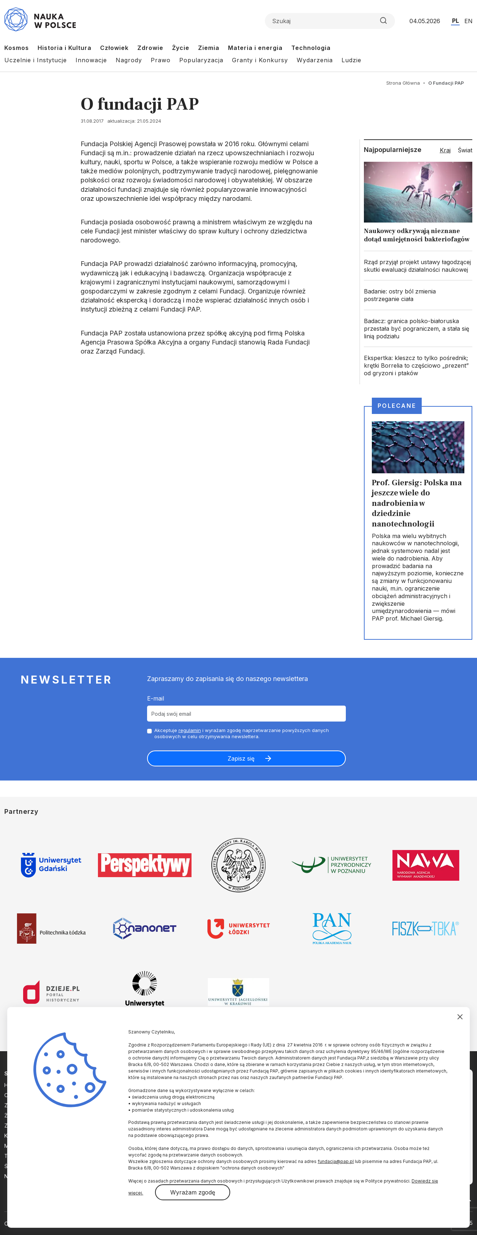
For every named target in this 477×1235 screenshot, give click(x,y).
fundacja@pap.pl (336, 1161)
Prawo (161, 60)
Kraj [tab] (445, 150)
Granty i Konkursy (260, 60)
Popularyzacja (201, 60)
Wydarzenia (315, 60)
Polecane (397, 405)
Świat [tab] (465, 150)
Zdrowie (150, 47)
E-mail (155, 698)
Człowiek (114, 47)
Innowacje (91, 60)
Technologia (311, 47)
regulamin (190, 730)
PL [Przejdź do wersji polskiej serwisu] (455, 20)
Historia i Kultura (64, 47)
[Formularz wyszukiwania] (330, 21)
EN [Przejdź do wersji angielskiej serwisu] (468, 21)
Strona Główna (403, 83)
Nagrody (129, 60)
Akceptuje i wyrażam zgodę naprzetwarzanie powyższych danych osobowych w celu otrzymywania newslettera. (241, 733)
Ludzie (351, 60)
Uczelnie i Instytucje (35, 60)
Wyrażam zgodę (192, 1192)
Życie (180, 47)
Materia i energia (255, 47)
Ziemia (208, 47)
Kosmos (16, 47)
